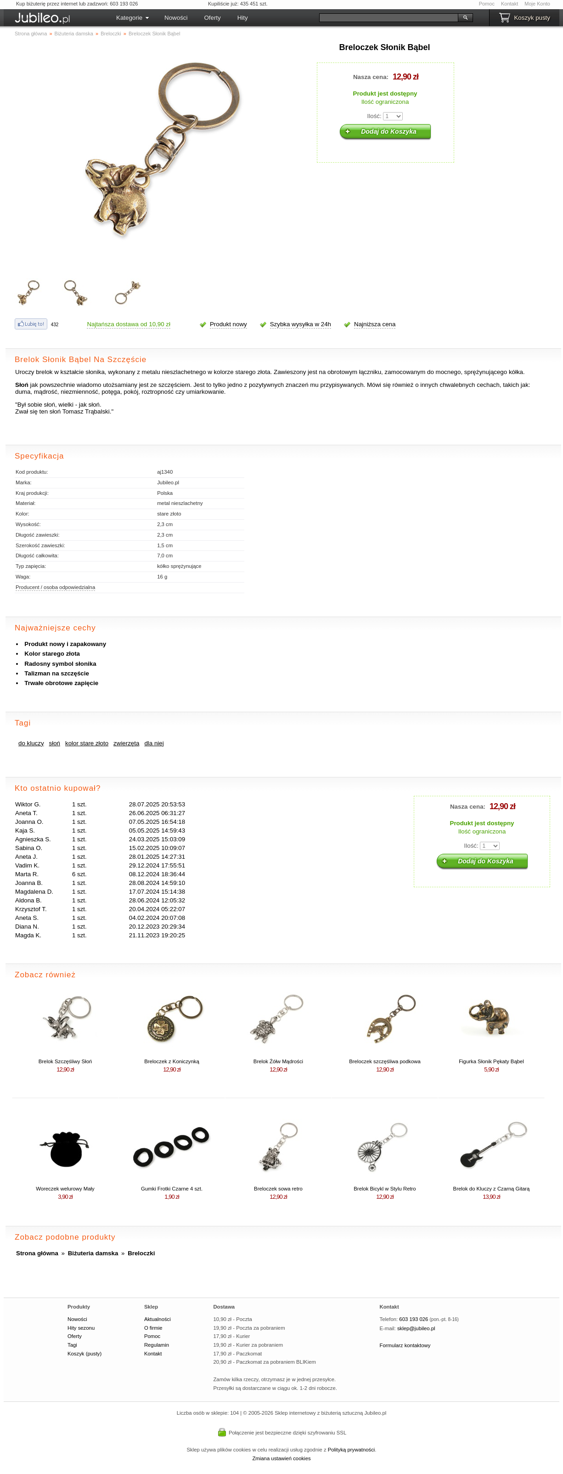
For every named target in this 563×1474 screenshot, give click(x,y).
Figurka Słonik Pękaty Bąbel (491, 1061)
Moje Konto (537, 3)
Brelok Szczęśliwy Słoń (65, 1061)
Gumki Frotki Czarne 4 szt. (172, 1188)
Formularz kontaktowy (405, 1345)
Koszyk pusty (532, 17)
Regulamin (156, 1345)
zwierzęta (126, 743)
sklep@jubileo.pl (416, 1328)
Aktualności (157, 1319)
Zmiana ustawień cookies (281, 1458)
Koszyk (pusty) (84, 1353)
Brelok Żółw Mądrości (278, 1061)
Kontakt (509, 3)
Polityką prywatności (351, 1449)
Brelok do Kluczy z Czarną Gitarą (491, 1188)
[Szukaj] (388, 17)
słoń (54, 743)
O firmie (153, 1328)
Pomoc (487, 3)
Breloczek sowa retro (278, 1188)
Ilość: (374, 116)
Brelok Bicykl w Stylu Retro (385, 1188)
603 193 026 (413, 1319)
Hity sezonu (81, 1328)
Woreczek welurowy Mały (65, 1188)
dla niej (153, 743)
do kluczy (31, 743)
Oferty (212, 17)
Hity (242, 17)
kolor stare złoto (86, 743)
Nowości (175, 17)
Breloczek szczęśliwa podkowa (385, 1061)
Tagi (72, 1345)
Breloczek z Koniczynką (171, 1061)
